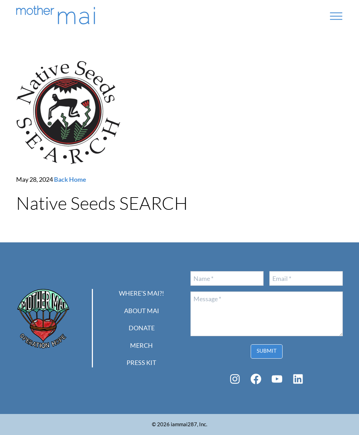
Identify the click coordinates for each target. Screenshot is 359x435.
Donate (142, 328)
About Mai (141, 311)
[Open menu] (336, 16)
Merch (141, 345)
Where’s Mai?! (141, 293)
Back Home (70, 179)
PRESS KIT (141, 362)
